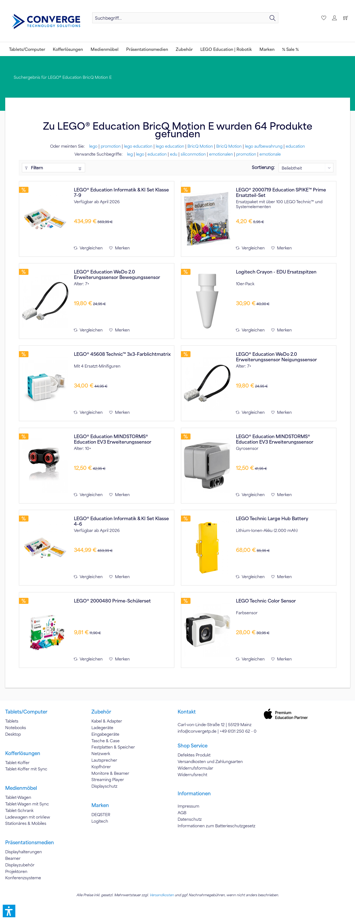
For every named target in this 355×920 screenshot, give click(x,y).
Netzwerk (100, 753)
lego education (138, 146)
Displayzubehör (19, 864)
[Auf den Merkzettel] (119, 247)
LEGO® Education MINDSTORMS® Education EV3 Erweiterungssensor (274, 438)
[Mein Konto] (334, 17)
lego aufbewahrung (263, 146)
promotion (111, 146)
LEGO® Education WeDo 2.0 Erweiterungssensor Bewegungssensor (117, 274)
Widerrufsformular (195, 767)
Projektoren (16, 871)
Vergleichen (88, 247)
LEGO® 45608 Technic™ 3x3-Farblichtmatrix (122, 354)
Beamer (13, 858)
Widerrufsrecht (192, 774)
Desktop (13, 734)
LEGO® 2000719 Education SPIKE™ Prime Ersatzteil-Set (281, 192)
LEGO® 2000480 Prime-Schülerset (112, 601)
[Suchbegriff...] (185, 17)
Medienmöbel (21, 788)
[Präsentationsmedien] (147, 49)
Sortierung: (263, 167)
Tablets (11, 720)
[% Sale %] (290, 49)
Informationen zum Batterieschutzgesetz (216, 825)
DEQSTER (100, 814)
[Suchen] (272, 17)
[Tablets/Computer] (27, 49)
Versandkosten (161, 895)
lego (93, 146)
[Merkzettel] (323, 17)
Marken (100, 805)
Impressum (188, 805)
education (295, 146)
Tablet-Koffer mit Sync (26, 768)
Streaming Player (107, 779)
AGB (182, 812)
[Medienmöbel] (104, 49)
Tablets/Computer (26, 712)
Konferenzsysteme (23, 877)
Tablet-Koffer (17, 762)
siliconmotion (193, 154)
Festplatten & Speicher (113, 746)
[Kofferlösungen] (68, 49)
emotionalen (221, 154)
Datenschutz (190, 819)
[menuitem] (185, 17)
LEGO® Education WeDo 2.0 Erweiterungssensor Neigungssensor (276, 356)
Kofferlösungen (22, 753)
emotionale (270, 154)
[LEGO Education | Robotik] (226, 49)
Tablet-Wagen (18, 797)
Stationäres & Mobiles (25, 823)
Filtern (34, 167)
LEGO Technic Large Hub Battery (272, 518)
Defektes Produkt (194, 754)
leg (130, 154)
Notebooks (15, 727)
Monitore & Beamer (110, 773)
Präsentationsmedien (29, 842)
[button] (9, 911)
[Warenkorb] (345, 17)
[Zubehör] (184, 49)
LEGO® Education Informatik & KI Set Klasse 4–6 (121, 521)
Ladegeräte (102, 727)
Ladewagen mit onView (27, 816)
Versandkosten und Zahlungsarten (210, 761)
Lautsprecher (104, 760)
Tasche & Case (105, 740)
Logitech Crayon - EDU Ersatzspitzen (276, 272)
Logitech (99, 821)
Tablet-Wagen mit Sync (27, 803)
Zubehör (101, 712)
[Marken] (267, 49)
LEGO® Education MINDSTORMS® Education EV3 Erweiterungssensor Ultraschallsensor (112, 438)
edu (173, 154)
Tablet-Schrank (19, 810)
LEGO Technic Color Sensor (266, 601)
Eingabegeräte (105, 734)
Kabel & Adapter (106, 720)
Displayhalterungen (23, 851)
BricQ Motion (200, 146)
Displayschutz (104, 786)
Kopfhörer (101, 766)
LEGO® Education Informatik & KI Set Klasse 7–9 (121, 192)
